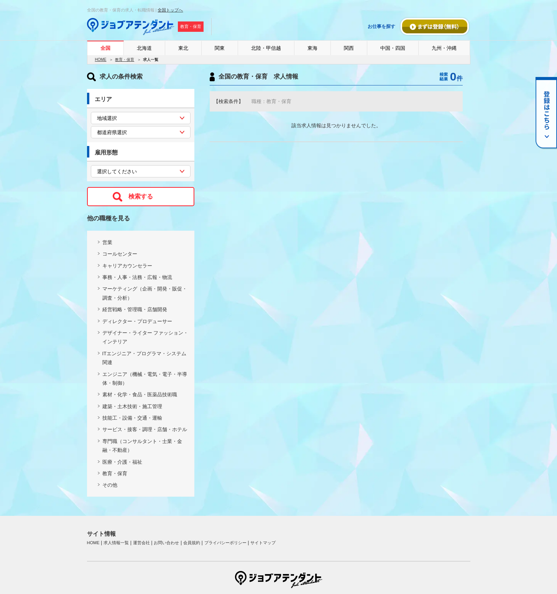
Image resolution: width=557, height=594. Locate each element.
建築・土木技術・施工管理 (132, 406)
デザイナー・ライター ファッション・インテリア (145, 337)
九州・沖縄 (444, 48)
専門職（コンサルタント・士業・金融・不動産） (142, 445)
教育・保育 (124, 59)
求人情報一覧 (116, 542)
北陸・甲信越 (266, 48)
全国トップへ (170, 10)
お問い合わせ (166, 542)
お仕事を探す (381, 26)
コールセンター (119, 254)
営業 (107, 242)
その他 (109, 485)
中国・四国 (392, 48)
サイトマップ (263, 542)
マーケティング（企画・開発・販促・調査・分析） (144, 293)
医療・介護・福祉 (122, 462)
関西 (349, 48)
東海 (312, 48)
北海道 (144, 48)
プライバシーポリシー (225, 542)
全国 (105, 48)
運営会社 (141, 542)
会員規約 (191, 542)
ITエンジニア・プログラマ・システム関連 (144, 358)
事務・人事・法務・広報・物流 (137, 277)
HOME (101, 59)
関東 (220, 48)
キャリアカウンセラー (127, 266)
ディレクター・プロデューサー (137, 321)
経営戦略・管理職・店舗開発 (134, 309)
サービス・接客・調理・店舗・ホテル (144, 429)
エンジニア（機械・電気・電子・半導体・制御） (144, 378)
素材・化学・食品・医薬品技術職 (139, 394)
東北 (183, 48)
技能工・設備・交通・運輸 (132, 418)
